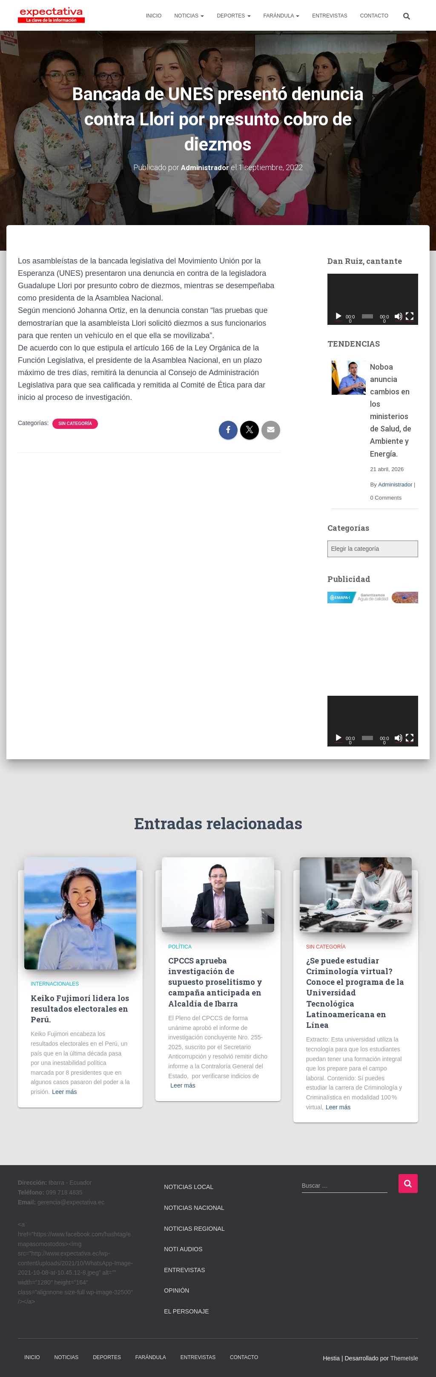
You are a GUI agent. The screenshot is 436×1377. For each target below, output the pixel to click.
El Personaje (186, 1311)
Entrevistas (184, 1270)
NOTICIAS (189, 16)
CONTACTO (374, 16)
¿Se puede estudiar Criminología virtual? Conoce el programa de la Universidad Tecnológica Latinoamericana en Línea (355, 992)
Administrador (395, 484)
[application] (372, 299)
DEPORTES (233, 16)
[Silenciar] (398, 316)
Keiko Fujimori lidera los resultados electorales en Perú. (80, 1008)
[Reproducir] (338, 316)
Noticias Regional (194, 1228)
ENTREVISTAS (329, 16)
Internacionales (55, 984)
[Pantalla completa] (409, 316)
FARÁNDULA (282, 16)
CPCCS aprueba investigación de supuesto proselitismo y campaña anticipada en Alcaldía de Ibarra (215, 982)
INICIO (154, 16)
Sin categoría (75, 423)
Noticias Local (188, 1186)
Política (180, 946)
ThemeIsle (404, 1357)
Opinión (176, 1290)
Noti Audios (183, 1249)
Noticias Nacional (194, 1207)
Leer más (64, 1091)
